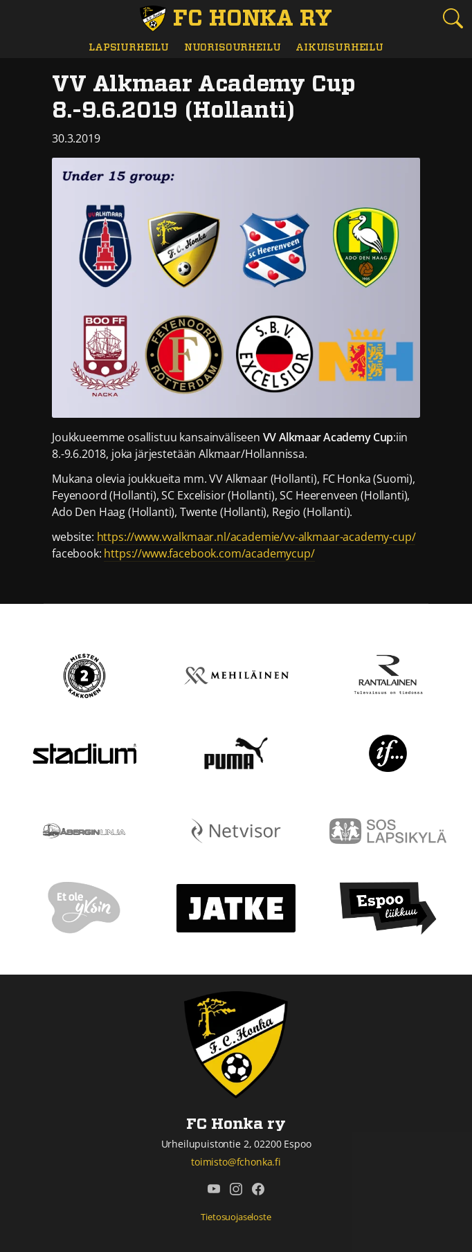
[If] (388, 752)
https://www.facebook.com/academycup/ (209, 553)
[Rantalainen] (387, 675)
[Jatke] (235, 907)
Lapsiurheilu (129, 47)
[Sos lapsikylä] (388, 830)
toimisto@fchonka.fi (236, 1161)
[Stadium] (84, 752)
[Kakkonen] (84, 675)
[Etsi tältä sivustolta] (452, 18)
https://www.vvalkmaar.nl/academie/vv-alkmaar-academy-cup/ (256, 536)
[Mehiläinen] (235, 675)
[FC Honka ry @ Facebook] (258, 1188)
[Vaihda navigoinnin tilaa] (19, 19)
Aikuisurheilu (339, 47)
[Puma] (236, 752)
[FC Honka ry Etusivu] (236, 19)
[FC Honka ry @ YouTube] (214, 1188)
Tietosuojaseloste (236, 1216)
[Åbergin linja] (84, 830)
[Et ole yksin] (84, 907)
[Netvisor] (235, 830)
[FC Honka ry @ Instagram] (236, 1188)
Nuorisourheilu (232, 47)
